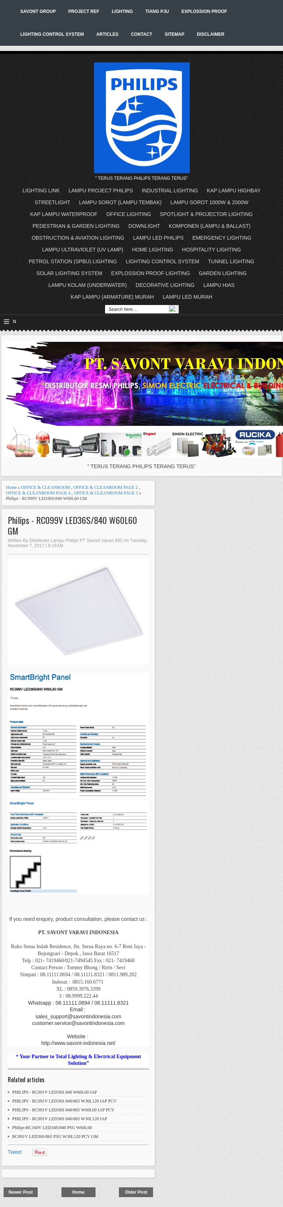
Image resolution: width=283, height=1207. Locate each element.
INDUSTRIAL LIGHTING (170, 190)
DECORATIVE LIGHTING (165, 285)
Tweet (14, 1152)
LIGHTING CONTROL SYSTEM (52, 34)
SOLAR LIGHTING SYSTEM (69, 273)
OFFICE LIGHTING (128, 214)
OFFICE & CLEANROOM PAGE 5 (106, 493)
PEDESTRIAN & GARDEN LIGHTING (75, 226)
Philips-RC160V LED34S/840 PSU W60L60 (52, 1127)
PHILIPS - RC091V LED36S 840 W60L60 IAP (54, 1092)
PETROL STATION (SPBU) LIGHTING (73, 261)
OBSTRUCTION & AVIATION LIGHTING (78, 238)
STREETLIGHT (52, 202)
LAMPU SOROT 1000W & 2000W (209, 202)
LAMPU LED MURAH (188, 297)
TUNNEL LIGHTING (231, 261)
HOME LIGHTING (152, 250)
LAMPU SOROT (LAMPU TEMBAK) (120, 202)
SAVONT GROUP (38, 11)
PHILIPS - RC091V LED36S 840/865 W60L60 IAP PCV (63, 1109)
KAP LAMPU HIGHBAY (234, 190)
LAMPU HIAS (219, 285)
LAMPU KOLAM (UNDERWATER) (87, 285)
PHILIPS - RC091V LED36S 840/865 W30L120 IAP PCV (64, 1101)
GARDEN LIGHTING (223, 273)
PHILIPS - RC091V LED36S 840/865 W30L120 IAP (59, 1118)
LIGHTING (122, 11)
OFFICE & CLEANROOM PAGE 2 (105, 487)
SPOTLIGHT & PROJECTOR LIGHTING (206, 214)
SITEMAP (174, 34)
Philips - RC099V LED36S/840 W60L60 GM (72, 525)
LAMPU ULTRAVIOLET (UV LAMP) (82, 250)
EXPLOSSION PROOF (204, 11)
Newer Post (20, 1192)
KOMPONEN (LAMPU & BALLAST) (210, 226)
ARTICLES (107, 34)
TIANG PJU (157, 11)
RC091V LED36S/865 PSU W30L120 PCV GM (55, 1136)
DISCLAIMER (210, 34)
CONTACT (141, 34)
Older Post (136, 1192)
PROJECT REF (83, 11)
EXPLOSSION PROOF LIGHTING (150, 273)
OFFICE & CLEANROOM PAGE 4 (38, 493)
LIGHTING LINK (41, 190)
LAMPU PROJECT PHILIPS (101, 190)
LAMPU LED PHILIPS (158, 238)
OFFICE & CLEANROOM (45, 487)
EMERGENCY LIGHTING (221, 238)
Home (11, 487)
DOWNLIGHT (144, 226)
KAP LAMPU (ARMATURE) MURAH (112, 297)
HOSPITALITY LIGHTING (211, 250)
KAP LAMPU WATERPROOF (64, 214)
